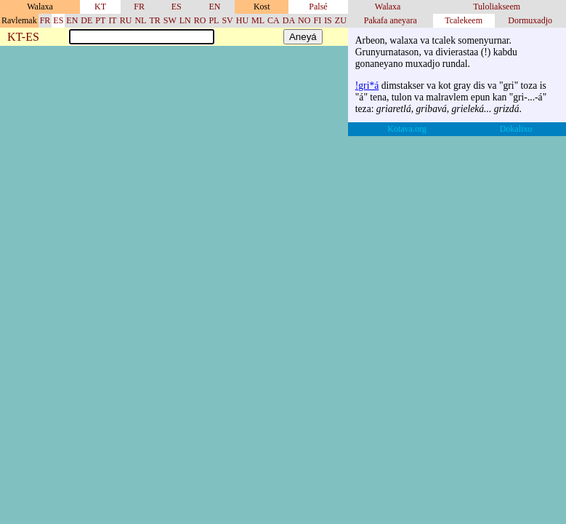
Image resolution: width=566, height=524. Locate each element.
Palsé (318, 6)
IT (112, 20)
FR (139, 6)
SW (170, 20)
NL (140, 20)
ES (176, 6)
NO (304, 20)
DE (86, 20)
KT (100, 6)
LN (185, 20)
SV (227, 20)
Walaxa (388, 6)
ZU (341, 20)
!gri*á (367, 85)
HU (242, 20)
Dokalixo (516, 129)
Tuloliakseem (496, 6)
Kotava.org (406, 129)
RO (200, 20)
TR (154, 20)
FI (317, 20)
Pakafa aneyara (390, 20)
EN (214, 6)
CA (273, 20)
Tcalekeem (463, 20)
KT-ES (23, 37)
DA (289, 20)
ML (257, 20)
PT (100, 20)
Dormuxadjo (530, 20)
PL (214, 20)
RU (126, 20)
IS (328, 20)
